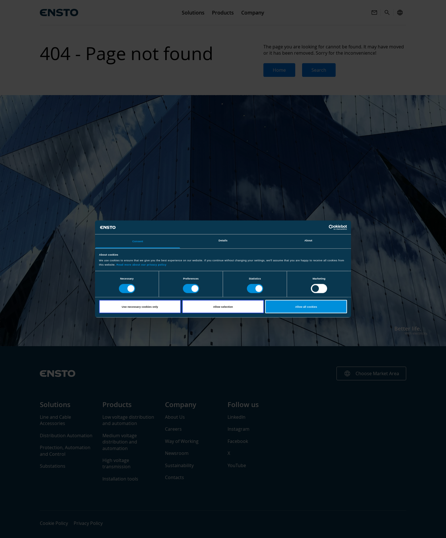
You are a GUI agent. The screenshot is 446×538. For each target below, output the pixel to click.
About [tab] (308, 240)
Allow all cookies (306, 306)
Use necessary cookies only (140, 306)
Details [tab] (222, 240)
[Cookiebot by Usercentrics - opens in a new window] (322, 227)
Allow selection (223, 306)
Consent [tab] (137, 241)
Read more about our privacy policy (141, 264)
